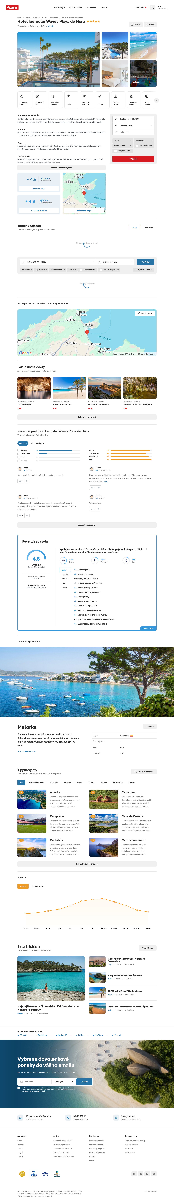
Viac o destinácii (26, 751)
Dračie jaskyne (24, 404)
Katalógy (92, 1156)
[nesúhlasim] (26, 481)
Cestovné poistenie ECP (63, 1141)
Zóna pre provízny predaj (135, 1141)
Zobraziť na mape (144, 771)
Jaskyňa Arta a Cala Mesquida (137, 404)
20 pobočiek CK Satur (38, 1116)
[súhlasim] (20, 481)
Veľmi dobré (25, 454)
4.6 (50, 26)
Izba (63, 583)
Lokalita (65, 574)
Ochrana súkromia (96, 1144)
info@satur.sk (128, 1116)
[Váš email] (34, 1081)
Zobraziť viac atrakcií (87, 417)
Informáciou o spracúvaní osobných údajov (34, 1091)
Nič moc (24, 461)
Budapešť (61, 1035)
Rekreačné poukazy (97, 1152)
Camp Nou (57, 816)
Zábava (132, 782)
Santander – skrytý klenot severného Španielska (130, 1006)
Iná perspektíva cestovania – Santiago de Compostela (127, 960)
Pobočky (20, 1144)
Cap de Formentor (134, 840)
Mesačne (149, 227)
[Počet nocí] (133, 132)
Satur (104, 7)
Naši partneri (130, 1152)
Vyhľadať (133, 159)
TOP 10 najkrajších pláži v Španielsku (125, 991)
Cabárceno (129, 792)
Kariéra (20, 1148)
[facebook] (134, 1173)
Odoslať (84, 1082)
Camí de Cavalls (132, 816)
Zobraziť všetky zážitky (87, 864)
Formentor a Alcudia (62, 404)
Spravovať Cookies (150, 1191)
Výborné (24, 450)
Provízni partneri (131, 1144)
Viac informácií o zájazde (61, 167)
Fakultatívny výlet (36, 782)
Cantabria (56, 840)
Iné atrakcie (118, 782)
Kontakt (20, 1156)
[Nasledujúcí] (156, 100)
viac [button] (105, 481)
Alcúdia (55, 792)
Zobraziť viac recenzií (87, 525)
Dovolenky (59, 7)
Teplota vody (37, 886)
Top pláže (54, 782)
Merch (91, 1160)
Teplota (23, 886)
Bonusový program (96, 1148)
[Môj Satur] (141, 7)
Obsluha (65, 579)
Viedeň (21, 1035)
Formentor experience (98, 404)
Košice (79, 1035)
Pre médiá (129, 1148)
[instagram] (147, 1173)
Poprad (116, 1035)
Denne (134, 227)
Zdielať (135, 24)
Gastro (79, 782)
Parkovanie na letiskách (62, 1148)
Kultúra (92, 782)
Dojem (64, 587)
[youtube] (154, 1173)
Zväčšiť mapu (145, 313)
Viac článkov (147, 948)
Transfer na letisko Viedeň (63, 1156)
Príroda (104, 782)
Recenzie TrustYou (39, 210)
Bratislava (41, 1035)
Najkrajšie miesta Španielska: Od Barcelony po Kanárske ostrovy (48, 1007)
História (67, 782)
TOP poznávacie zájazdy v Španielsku (125, 975)
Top (21, 782)
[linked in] (140, 1173)
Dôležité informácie (97, 1141)
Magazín (20, 1152)
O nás (19, 1141)
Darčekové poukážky (61, 1144)
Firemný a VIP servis (61, 1152)
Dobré (23, 457)
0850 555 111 (79, 1116)
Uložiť (150, 24)
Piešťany (98, 1035)
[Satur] (12, 7)
